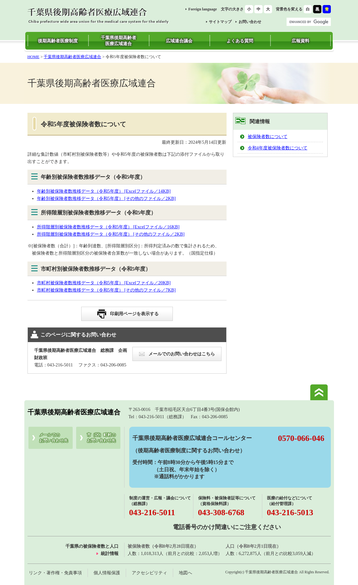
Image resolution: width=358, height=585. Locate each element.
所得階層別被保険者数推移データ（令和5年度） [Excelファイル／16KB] (108, 226)
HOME (33, 56)
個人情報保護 (107, 572)
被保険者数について (268, 136)
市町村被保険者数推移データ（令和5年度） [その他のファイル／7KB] (106, 289)
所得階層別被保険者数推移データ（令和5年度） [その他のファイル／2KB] (111, 234)
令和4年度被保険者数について (277, 147)
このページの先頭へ (319, 392)
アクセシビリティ (149, 572)
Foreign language (202, 9)
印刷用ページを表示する (134, 313)
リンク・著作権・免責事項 (55, 572)
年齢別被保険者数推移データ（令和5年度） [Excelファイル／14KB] (104, 191)
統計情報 (109, 553)
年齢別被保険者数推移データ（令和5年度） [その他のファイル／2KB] (106, 198)
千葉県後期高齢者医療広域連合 (72, 56)
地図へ (185, 572)
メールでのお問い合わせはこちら (182, 353)
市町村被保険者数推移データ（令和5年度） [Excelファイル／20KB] (104, 282)
